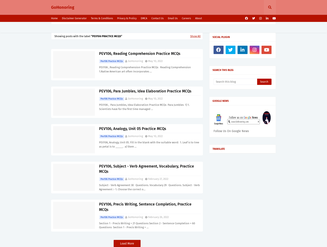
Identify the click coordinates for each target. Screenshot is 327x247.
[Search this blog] (235, 82)
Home (54, 18)
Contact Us (157, 18)
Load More (127, 243)
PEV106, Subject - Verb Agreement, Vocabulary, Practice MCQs (146, 169)
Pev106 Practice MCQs (112, 61)
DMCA (144, 18)
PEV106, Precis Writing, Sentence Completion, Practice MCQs (145, 207)
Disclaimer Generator (74, 18)
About (198, 18)
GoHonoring (62, 7)
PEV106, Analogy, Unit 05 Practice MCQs (132, 128)
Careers (186, 18)
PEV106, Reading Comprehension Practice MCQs (139, 53)
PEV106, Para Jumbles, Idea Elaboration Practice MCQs (145, 91)
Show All (195, 36)
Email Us (173, 18)
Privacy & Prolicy (127, 18)
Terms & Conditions (102, 18)
